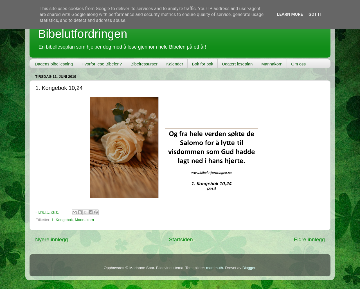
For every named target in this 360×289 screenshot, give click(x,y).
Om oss (298, 64)
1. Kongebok (62, 220)
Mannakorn (271, 64)
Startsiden (181, 239)
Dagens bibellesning (54, 64)
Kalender (174, 64)
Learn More (290, 14)
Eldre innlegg (309, 239)
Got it (315, 14)
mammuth (214, 268)
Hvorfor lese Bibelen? (102, 64)
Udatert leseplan (237, 64)
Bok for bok (202, 64)
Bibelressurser (144, 64)
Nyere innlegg (51, 239)
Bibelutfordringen (82, 33)
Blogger (248, 268)
